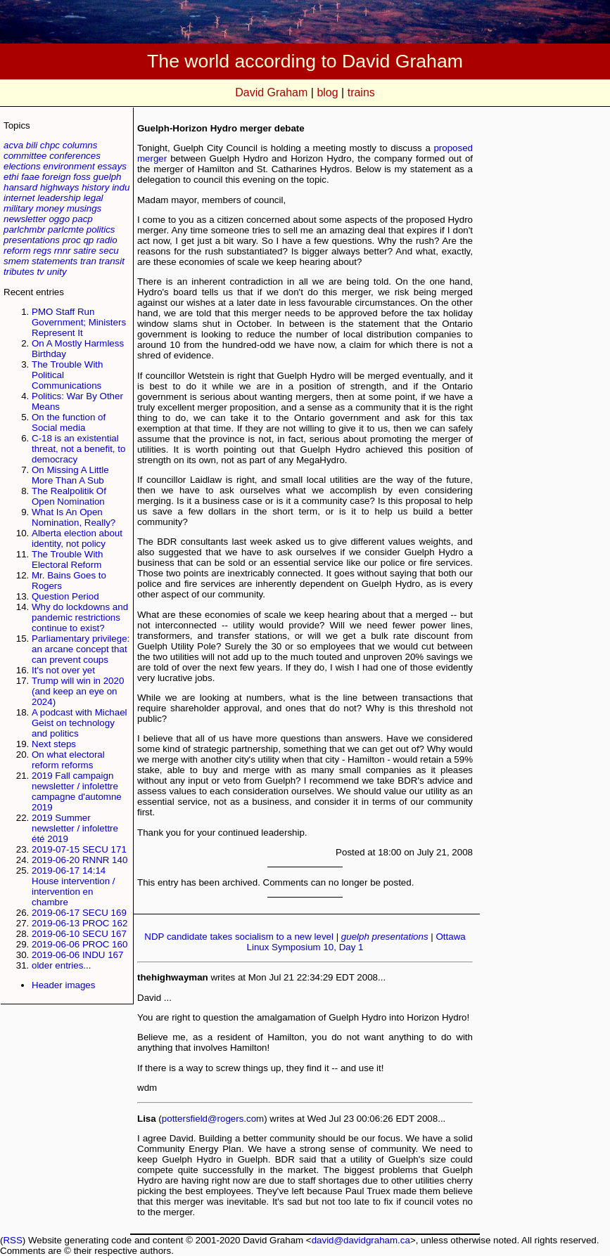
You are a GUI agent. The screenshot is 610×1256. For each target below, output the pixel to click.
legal (93, 198)
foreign (56, 176)
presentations (32, 240)
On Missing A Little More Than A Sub (70, 475)
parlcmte (66, 229)
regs (42, 250)
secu (109, 250)
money (50, 208)
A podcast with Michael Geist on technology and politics (79, 723)
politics (101, 229)
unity (57, 271)
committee (25, 155)
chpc (50, 145)
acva (13, 145)
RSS (12, 1240)
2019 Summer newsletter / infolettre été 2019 (75, 828)
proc (72, 240)
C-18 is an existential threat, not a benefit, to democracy (78, 449)
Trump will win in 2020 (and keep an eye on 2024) (78, 691)
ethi (11, 176)
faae (30, 176)
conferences (75, 155)
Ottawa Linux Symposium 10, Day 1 (356, 941)
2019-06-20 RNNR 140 (79, 860)
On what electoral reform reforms (68, 759)
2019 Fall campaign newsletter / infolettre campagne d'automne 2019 (77, 791)
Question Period (65, 596)
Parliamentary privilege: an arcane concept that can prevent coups (80, 649)
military (18, 208)
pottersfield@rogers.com (213, 1118)
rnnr (62, 250)
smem (16, 261)
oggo (59, 219)
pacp (82, 219)
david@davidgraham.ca (361, 1240)
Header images (63, 985)
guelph (107, 176)
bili (31, 145)
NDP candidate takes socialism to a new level (238, 936)
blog (327, 92)
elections (22, 166)
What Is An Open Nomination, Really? (73, 517)
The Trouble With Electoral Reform (67, 559)
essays (111, 166)
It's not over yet (63, 670)
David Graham (271, 92)
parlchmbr (24, 229)
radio (106, 240)
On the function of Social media (69, 422)
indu (120, 187)
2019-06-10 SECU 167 (79, 933)
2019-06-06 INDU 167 (77, 955)
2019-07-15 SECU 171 (79, 849)
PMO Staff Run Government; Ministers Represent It (79, 322)
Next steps (54, 744)
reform (17, 250)
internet (19, 198)
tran (88, 261)
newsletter (25, 219)
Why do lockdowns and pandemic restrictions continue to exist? (80, 617)
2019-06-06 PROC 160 (79, 944)
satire (84, 250)
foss (81, 176)
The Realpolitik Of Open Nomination (69, 496)
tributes (19, 271)
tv (40, 271)
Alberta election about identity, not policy (77, 538)
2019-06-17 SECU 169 (79, 912)
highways (60, 187)
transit (112, 261)
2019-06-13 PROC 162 (79, 923)
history (95, 187)
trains (361, 92)
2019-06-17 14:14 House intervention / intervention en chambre (73, 886)
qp (88, 240)
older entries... (61, 965)
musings (84, 208)
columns (80, 145)
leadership (59, 198)
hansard (20, 187)
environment (68, 166)
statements (54, 261)
